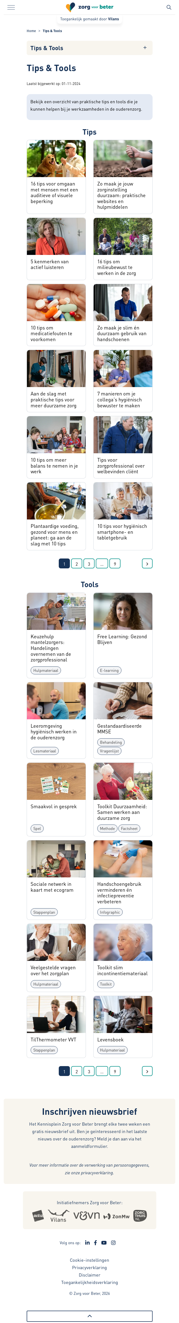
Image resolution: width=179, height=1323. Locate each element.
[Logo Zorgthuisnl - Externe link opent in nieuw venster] (140, 1216)
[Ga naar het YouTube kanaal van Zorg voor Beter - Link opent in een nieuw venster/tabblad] (104, 1242)
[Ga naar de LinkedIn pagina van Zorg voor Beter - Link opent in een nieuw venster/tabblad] (87, 1242)
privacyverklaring (97, 1172)
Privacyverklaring (89, 1267)
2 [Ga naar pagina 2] (77, 564)
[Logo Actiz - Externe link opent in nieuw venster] (38, 1216)
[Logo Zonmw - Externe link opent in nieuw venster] (116, 1216)
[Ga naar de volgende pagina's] (102, 563)
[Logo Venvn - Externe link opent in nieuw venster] (86, 1215)
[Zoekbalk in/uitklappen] (169, 7)
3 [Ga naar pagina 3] (89, 564)
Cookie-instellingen (89, 1260)
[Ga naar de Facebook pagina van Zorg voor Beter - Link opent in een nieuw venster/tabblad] (95, 1242)
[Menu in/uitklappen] (11, 7)
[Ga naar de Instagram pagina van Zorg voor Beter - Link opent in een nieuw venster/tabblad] (113, 1242)
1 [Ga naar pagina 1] (64, 564)
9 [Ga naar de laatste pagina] (115, 564)
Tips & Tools (46, 47)
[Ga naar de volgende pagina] (147, 563)
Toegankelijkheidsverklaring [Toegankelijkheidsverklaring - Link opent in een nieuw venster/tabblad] (89, 1282)
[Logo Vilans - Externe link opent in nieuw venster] (59, 1216)
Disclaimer (89, 1275)
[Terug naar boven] (90, 1316)
